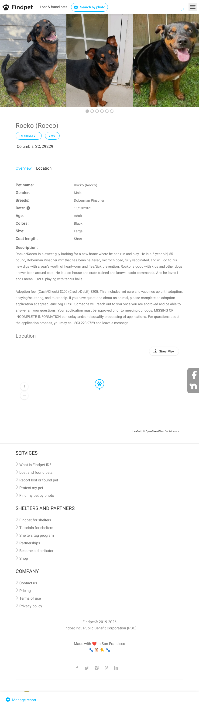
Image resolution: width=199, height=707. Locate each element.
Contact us (28, 583)
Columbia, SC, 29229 (35, 146)
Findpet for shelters (35, 520)
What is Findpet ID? (35, 465)
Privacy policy (30, 606)
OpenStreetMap (155, 431)
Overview (24, 168)
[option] (33, 60)
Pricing (25, 591)
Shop (23, 558)
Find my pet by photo (36, 495)
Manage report (20, 700)
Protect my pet (31, 488)
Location (43, 168)
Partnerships (29, 543)
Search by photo (90, 7)
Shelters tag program (36, 535)
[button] (96, 379)
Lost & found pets (53, 7)
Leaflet (137, 431)
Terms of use (30, 598)
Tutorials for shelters (36, 528)
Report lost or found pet (38, 480)
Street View (167, 351)
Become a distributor (36, 551)
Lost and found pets (35, 472)
